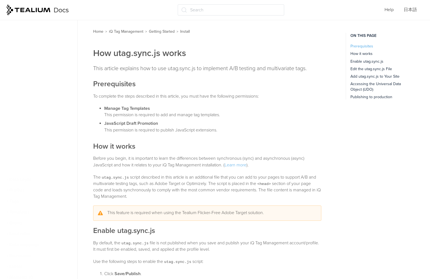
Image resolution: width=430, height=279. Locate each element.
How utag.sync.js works (37, 125)
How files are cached (32, 158)
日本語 (410, 9)
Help (389, 9)
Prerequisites (361, 46)
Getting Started (162, 31)
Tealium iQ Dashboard (33, 38)
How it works (361, 53)
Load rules (19, 234)
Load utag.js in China (35, 147)
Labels (15, 266)
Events (16, 223)
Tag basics (22, 60)
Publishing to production (371, 97)
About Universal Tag (34, 103)
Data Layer (20, 179)
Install (18, 92)
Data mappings (24, 244)
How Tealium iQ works (33, 27)
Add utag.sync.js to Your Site (375, 76)
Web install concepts (32, 49)
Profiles (17, 190)
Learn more (235, 165)
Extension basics (28, 70)
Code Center (27, 114)
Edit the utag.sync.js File (371, 69)
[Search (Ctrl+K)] (231, 10)
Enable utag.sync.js (366, 61)
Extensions (20, 255)
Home (98, 31)
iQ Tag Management (126, 31)
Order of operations (31, 82)
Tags (14, 201)
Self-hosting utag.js (33, 136)
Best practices (25, 168)
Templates (19, 212)
